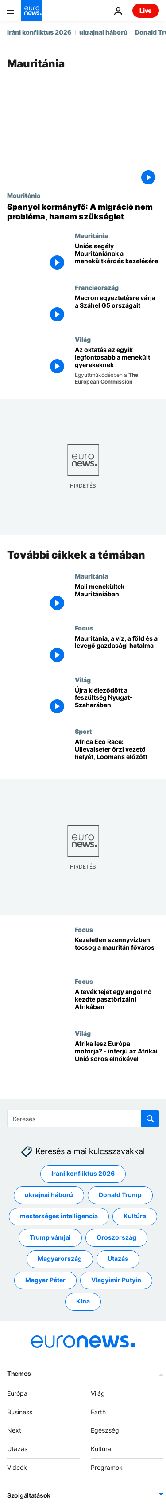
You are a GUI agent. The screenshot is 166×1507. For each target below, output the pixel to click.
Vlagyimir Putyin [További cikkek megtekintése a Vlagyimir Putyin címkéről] (116, 1280)
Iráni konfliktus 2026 (39, 32)
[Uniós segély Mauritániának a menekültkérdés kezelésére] (117, 258)
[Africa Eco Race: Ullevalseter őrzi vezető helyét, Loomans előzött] (117, 754)
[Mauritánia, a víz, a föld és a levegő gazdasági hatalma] (117, 650)
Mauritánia (23, 195)
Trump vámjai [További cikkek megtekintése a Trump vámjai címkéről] (50, 1237)
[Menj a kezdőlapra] (31, 10)
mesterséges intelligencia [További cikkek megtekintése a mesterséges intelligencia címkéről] (59, 1216)
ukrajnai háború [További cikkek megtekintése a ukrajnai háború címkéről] (49, 1195)
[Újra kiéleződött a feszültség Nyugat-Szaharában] (117, 702)
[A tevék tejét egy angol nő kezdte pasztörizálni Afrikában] (117, 1003)
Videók (17, 1467)
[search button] (150, 1118)
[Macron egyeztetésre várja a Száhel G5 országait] (117, 309)
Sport (83, 731)
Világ (83, 339)
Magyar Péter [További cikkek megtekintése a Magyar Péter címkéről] (45, 1280)
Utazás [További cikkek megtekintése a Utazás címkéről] (118, 1259)
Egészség (105, 1430)
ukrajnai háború (103, 32)
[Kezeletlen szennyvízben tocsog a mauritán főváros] (117, 952)
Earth (98, 1412)
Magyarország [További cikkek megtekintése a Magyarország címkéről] (60, 1259)
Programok (107, 1467)
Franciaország (97, 287)
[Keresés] (83, 1118)
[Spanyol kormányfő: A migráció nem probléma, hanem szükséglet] (83, 211)
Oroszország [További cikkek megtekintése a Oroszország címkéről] (116, 1237)
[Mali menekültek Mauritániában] (117, 598)
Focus (84, 627)
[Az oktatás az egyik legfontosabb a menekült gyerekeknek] (117, 365)
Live (145, 10)
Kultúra (101, 1448)
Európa (17, 1393)
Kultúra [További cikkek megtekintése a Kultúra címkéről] (135, 1216)
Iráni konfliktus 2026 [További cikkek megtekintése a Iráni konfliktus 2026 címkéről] (83, 1174)
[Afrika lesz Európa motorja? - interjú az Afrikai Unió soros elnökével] (117, 1055)
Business (19, 1412)
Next (14, 1430)
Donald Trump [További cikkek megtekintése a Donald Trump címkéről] (120, 1195)
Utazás (17, 1448)
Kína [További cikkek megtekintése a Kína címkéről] (83, 1301)
